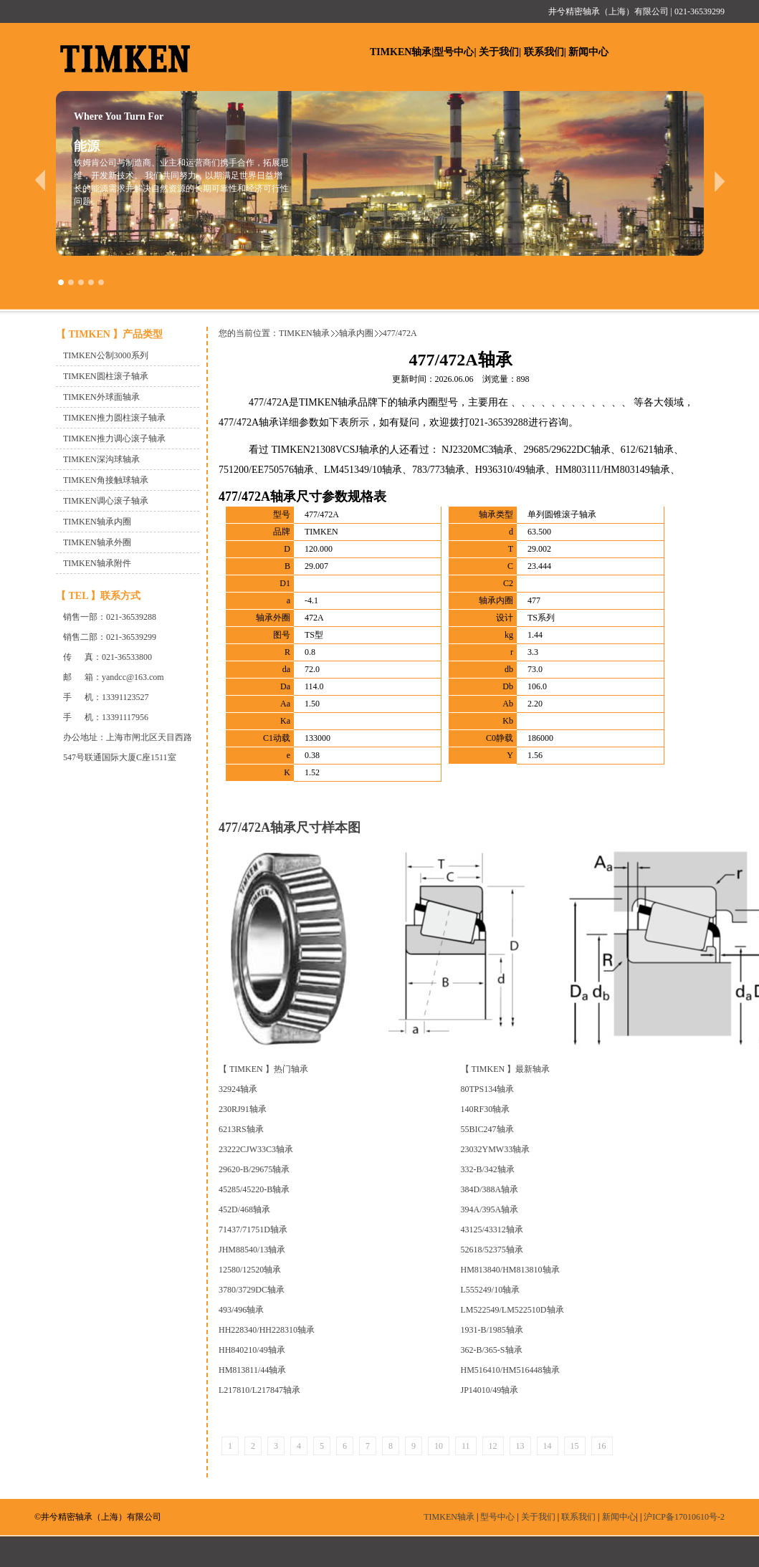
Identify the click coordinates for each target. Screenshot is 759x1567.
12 (493, 1446)
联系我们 (544, 52)
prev (39, 180)
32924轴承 (238, 1089)
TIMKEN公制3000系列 (105, 355)
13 (520, 1446)
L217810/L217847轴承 (259, 1390)
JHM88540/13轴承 (252, 1250)
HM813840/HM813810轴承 (510, 1270)
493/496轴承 (241, 1310)
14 (547, 1446)
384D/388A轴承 (490, 1189)
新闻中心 (588, 52)
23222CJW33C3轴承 (256, 1149)
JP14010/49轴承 (490, 1390)
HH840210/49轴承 (252, 1350)
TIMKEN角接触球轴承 (105, 480)
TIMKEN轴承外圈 (97, 542)
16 (602, 1446)
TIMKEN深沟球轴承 (101, 459)
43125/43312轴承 (492, 1230)
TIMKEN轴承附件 (97, 563)
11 (466, 1446)
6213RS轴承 (241, 1129)
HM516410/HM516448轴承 (510, 1370)
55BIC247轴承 (487, 1129)
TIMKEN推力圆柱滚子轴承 (114, 418)
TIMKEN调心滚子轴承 (105, 501)
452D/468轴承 (244, 1209)
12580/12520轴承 (250, 1270)
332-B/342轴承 (488, 1169)
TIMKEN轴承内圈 (97, 522)
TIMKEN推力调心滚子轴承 (114, 438)
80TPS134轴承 (488, 1089)
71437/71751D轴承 (253, 1230)
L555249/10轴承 (490, 1290)
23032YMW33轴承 (495, 1149)
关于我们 (499, 52)
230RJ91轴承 (243, 1109)
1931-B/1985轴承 (492, 1330)
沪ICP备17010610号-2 (684, 1517)
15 (575, 1446)
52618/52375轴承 (492, 1250)
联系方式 (120, 595)
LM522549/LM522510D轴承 (512, 1310)
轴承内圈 (356, 333)
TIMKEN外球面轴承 (101, 397)
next (720, 180)
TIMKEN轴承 (400, 52)
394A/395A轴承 (490, 1209)
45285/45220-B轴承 (254, 1189)
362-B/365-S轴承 (491, 1350)
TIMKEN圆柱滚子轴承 (105, 376)
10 (438, 1446)
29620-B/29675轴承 (254, 1169)
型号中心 (454, 52)
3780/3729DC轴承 (252, 1290)
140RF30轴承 (485, 1109)
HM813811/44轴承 (252, 1370)
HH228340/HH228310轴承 (267, 1330)
